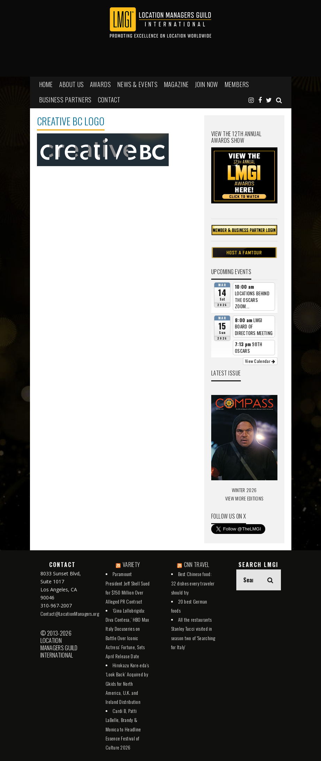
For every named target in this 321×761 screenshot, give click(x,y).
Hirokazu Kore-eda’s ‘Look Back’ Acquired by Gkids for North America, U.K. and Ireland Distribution (127, 683)
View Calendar (260, 361)
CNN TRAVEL (196, 564)
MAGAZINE (176, 84)
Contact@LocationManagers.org (69, 613)
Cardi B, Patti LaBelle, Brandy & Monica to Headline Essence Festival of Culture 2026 (123, 729)
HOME (46, 84)
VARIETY (131, 564)
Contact (109, 99)
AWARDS (100, 84)
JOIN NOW (206, 84)
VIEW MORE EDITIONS (244, 498)
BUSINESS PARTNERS (65, 99)
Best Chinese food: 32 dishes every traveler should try (193, 583)
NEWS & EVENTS (137, 84)
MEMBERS (236, 84)
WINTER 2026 (244, 490)
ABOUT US (71, 84)
